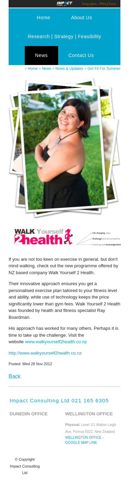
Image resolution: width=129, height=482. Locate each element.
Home (43, 17)
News (41, 55)
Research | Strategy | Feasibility (64, 36)
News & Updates (69, 68)
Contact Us (81, 55)
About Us (81, 17)
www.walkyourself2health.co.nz (56, 341)
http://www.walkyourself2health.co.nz (45, 353)
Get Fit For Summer (103, 68)
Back (15, 376)
